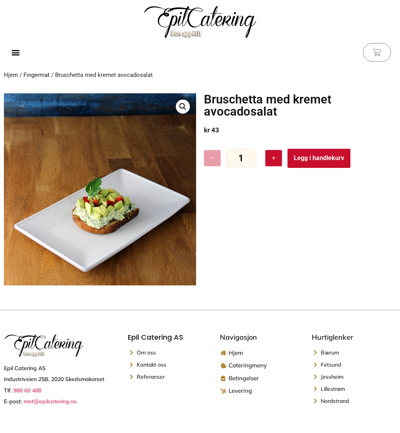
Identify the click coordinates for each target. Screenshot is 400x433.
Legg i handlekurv (319, 158)
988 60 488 (27, 390)
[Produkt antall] (241, 158)
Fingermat (36, 74)
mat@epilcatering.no (50, 401)
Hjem (11, 74)
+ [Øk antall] (273, 158)
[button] (15, 52)
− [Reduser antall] (212, 158)
